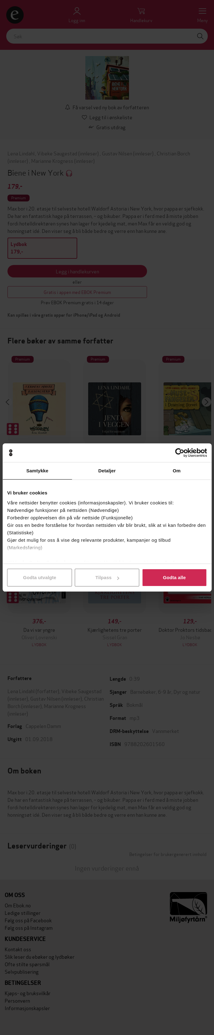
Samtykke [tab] (37, 470)
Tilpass (107, 577)
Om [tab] (177, 470)
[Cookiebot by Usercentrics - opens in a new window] (179, 452)
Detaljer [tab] (107, 470)
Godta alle (174, 577)
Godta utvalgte (39, 577)
